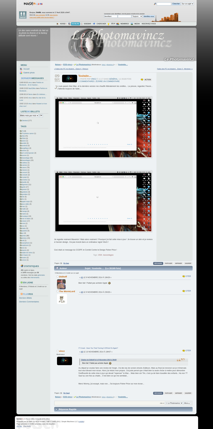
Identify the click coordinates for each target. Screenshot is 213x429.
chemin (24, 170)
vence (24, 260)
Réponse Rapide (67, 409)
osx (23, 226)
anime (24, 150)
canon (24, 167)
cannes (24, 165)
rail (23, 240)
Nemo (30, 94)
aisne (24, 141)
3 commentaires (86, 81)
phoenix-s (109, 65)
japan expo (26, 201)
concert (24, 172)
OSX (100, 255)
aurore (24, 155)
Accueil (26, 69)
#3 (82, 352)
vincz (30, 82)
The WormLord (67, 291)
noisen (24, 221)
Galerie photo (29, 73)
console (24, 175)
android (24, 145)
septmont (25, 245)
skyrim (24, 250)
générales (41, 275)
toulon (24, 257)
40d (23, 136)
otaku (24, 228)
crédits (81, 421)
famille (24, 182)
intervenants (35, 277)
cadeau (24, 163)
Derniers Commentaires (29, 302)
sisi (23, 248)
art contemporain (28, 153)
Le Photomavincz (180, 59)
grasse (24, 189)
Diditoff (63, 276)
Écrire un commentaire (108, 81)
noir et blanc (26, 218)
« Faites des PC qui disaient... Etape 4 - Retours (71, 69)
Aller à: (162, 403)
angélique (25, 148)
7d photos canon (28, 133)
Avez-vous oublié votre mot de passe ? (42, 17)
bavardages (26, 160)
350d (24, 138)
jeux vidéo (25, 204)
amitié (24, 143)
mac (23, 206)
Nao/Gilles (32, 88)
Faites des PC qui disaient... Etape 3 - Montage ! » (175, 69)
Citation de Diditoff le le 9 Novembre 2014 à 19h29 (98, 360)
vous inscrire (54, 15)
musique (25, 216)
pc (23, 233)
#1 (82, 277)
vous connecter (40, 15)
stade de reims (27, 252)
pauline (24, 231)
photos (24, 238)
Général (25, 120)
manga (24, 211)
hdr (23, 197)
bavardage (25, 158)
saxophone (26, 243)
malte (24, 209)
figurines (25, 184)
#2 (82, 292)
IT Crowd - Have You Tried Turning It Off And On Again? (98, 348)
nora (23, 223)
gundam (25, 194)
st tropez (25, 255)
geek (23, 187)
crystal (24, 177)
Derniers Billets (25, 298)
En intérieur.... (42, 94)
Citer (186, 276)
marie (24, 214)
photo (24, 236)
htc (23, 199)
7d (23, 131)
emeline (24, 180)
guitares (25, 192)
